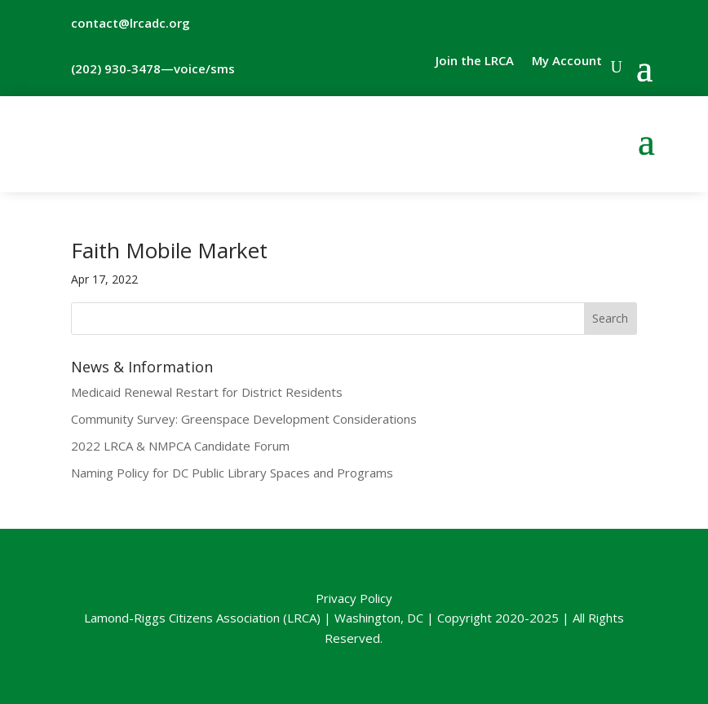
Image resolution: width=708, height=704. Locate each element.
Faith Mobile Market (169, 250)
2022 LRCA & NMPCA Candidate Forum (180, 446)
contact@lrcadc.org (130, 23)
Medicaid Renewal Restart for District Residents (207, 392)
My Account (567, 61)
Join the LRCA (475, 61)
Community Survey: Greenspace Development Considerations (244, 419)
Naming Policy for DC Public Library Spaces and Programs (232, 472)
